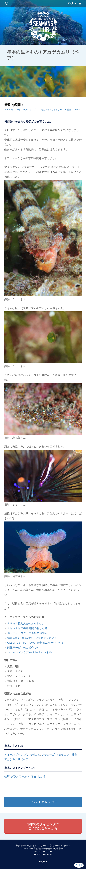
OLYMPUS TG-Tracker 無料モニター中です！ (35, 642)
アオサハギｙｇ (13, 754)
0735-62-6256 (45, 854)
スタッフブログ (32, 109)
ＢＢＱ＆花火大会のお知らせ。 (25, 623)
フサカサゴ (48, 754)
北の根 (41, 776)
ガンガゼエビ (32, 754)
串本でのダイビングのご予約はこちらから (43, 826)
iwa (78, 109)
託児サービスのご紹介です (23, 647)
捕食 (69, 109)
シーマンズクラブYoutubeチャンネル (29, 652)
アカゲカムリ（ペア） (17, 759)
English (72, 3)
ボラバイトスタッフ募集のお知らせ (28, 633)
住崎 (7, 776)
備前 (33, 776)
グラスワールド (20, 776)
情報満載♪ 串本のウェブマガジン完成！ (32, 637)
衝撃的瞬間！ (14, 105)
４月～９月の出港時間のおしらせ (27, 628)
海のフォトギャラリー (51, 109)
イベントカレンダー (43, 802)
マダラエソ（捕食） (68, 754)
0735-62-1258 (45, 851)
